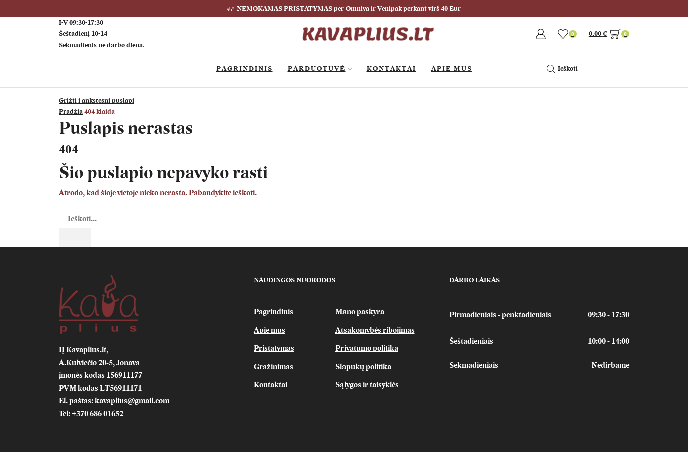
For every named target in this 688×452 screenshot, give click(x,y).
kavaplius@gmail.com (132, 401)
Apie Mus (451, 68)
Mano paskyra (359, 312)
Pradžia (71, 112)
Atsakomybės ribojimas (375, 330)
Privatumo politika (366, 348)
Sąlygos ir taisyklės (367, 385)
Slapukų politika (363, 367)
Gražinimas (273, 367)
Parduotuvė (320, 68)
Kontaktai (391, 68)
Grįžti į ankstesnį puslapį (96, 100)
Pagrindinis (244, 68)
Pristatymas (274, 348)
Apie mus (269, 330)
